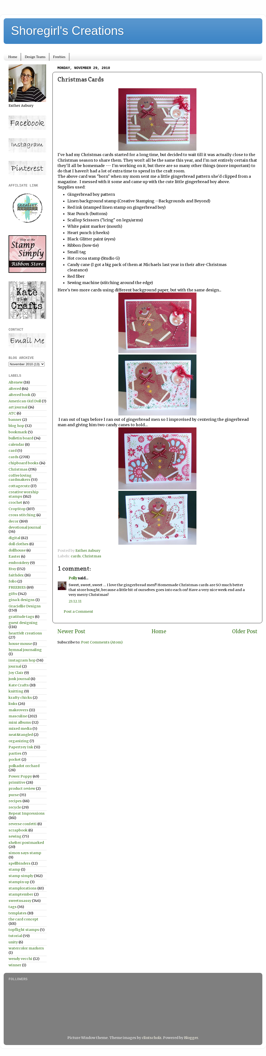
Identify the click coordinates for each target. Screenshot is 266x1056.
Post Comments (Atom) (102, 642)
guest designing (23, 623)
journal (15, 666)
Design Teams (35, 57)
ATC (12, 413)
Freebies (59, 57)
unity (13, 942)
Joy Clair (16, 673)
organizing (19, 741)
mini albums (20, 722)
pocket (15, 759)
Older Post (244, 631)
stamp (14, 869)
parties (15, 753)
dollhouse (17, 550)
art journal (18, 407)
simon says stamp (25, 853)
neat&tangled (21, 734)
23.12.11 (75, 601)
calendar (16, 444)
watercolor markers (26, 948)
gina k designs (22, 600)
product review (22, 788)
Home (12, 57)
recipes (15, 801)
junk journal (19, 679)
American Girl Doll (25, 401)
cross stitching (22, 515)
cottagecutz (19, 486)
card (13, 450)
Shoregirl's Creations (67, 31)
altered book (20, 395)
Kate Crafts (19, 685)
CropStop (17, 509)
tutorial (15, 936)
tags (13, 907)
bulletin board (21, 438)
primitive (17, 782)
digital (14, 538)
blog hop (16, 426)
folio (13, 581)
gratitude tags (21, 616)
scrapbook (18, 830)
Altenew (16, 382)
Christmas (91, 556)
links (13, 703)
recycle (15, 807)
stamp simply (21, 876)
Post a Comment (78, 611)
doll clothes (19, 544)
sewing (15, 836)
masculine (18, 716)
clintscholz (151, 1038)
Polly (73, 578)
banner (15, 419)
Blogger (191, 1038)
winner (15, 965)
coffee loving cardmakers (20, 477)
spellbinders (20, 863)
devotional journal (25, 527)
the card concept (23, 919)
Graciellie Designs (25, 606)
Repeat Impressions (27, 813)
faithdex (16, 575)
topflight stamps (24, 930)
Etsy (12, 569)
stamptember (21, 894)
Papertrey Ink (21, 747)
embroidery (19, 563)
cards (76, 556)
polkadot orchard (24, 766)
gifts (13, 594)
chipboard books (24, 463)
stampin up (19, 882)
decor (14, 521)
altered (15, 388)
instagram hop (22, 660)
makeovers (18, 710)
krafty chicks (20, 697)
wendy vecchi (20, 959)
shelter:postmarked (26, 842)
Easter (14, 556)
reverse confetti (23, 824)
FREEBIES (17, 587)
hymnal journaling (25, 650)
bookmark (18, 432)
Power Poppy (20, 776)
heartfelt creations (25, 633)
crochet (15, 502)
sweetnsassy (20, 900)
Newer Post (71, 631)
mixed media (20, 728)
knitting (16, 691)
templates (18, 913)
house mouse (20, 643)
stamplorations (23, 888)
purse (14, 795)
